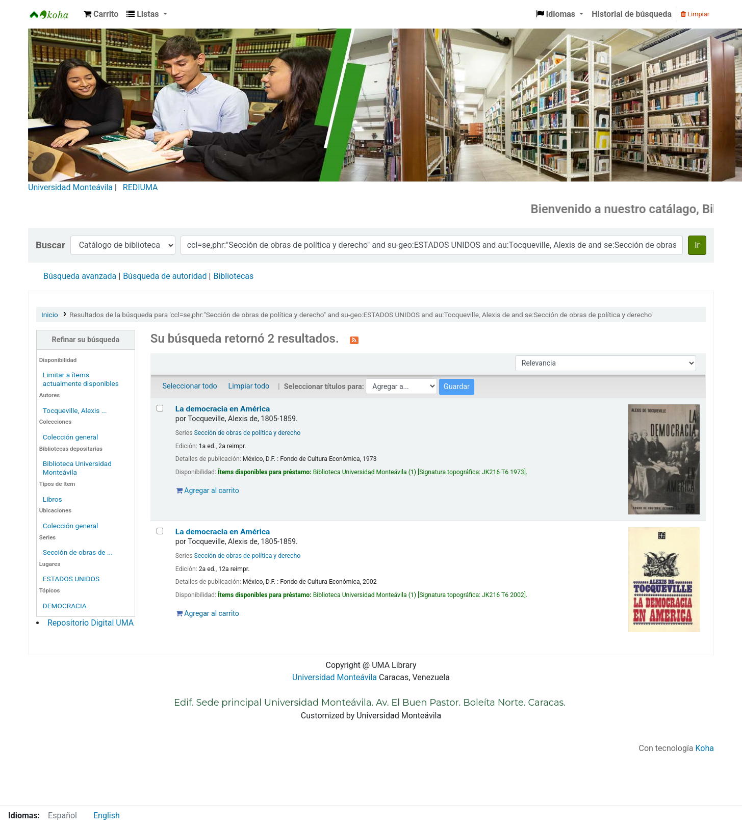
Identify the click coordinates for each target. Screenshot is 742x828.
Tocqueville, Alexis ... (75, 410)
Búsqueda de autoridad (165, 276)
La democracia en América (222, 408)
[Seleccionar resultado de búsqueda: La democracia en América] (160, 408)
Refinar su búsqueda (86, 339)
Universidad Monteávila (70, 187)
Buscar (50, 245)
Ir (697, 245)
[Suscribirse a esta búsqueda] (354, 339)
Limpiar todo (248, 386)
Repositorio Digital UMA (90, 623)
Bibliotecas (233, 276)
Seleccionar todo (189, 386)
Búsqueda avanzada (79, 276)
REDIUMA (140, 187)
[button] (101, 14)
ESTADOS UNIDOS (71, 579)
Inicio (49, 314)
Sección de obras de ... (78, 552)
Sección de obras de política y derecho (247, 432)
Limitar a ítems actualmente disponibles (81, 379)
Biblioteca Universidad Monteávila (54, 14)
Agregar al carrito (207, 490)
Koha (705, 748)
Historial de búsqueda (632, 14)
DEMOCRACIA (65, 606)
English (106, 815)
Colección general (70, 437)
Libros (52, 499)
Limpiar (695, 14)
